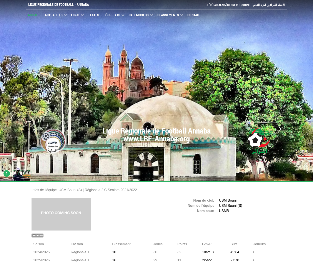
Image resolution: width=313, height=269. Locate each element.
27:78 (234, 260)
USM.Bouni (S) (230, 205)
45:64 (234, 252)
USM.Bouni (228, 200)
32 (179, 252)
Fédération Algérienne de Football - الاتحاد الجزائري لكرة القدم (246, 5)
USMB (224, 211)
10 (114, 252)
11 (179, 260)
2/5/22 (207, 260)
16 (114, 260)
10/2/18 (208, 252)
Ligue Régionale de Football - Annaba (58, 5)
